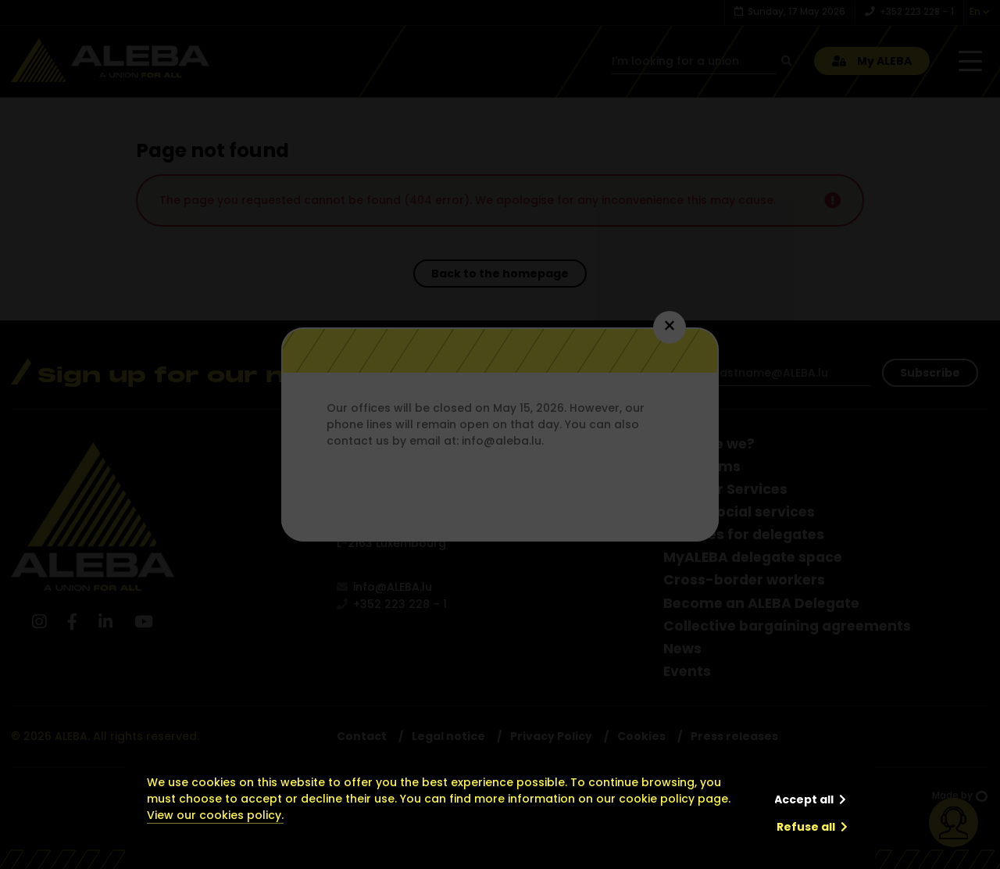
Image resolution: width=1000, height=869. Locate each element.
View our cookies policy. (215, 815)
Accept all (804, 799)
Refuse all (806, 827)
